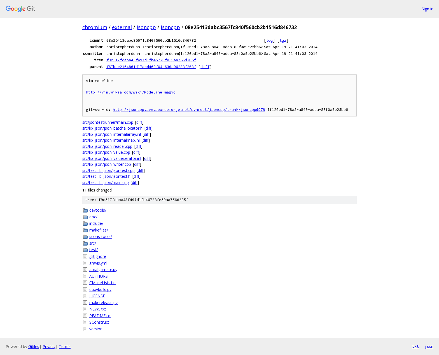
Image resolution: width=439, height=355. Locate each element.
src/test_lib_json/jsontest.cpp (108, 170)
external (122, 27)
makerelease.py (103, 302)
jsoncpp (146, 27)
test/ (93, 249)
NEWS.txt (97, 309)
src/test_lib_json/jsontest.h (106, 176)
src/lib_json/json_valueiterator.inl (111, 158)
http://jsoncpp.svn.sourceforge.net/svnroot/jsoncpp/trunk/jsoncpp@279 (189, 109)
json (428, 346)
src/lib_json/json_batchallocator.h (112, 128)
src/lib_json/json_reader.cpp (107, 146)
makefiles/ (98, 230)
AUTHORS (98, 276)
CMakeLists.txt (102, 282)
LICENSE (97, 295)
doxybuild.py (100, 289)
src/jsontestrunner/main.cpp (107, 122)
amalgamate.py (103, 269)
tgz (282, 40)
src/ (92, 243)
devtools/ (97, 210)
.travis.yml (98, 263)
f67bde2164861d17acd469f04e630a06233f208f (151, 66)
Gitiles (33, 346)
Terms (65, 346)
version (95, 328)
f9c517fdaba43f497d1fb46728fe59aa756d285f (151, 59)
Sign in (427, 8)
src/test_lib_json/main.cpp (105, 182)
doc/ (93, 216)
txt (415, 346)
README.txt (100, 315)
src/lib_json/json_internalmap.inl (111, 140)
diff (204, 66)
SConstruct (99, 322)
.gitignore (97, 256)
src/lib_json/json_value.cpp (106, 152)
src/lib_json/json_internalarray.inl (111, 134)
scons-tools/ (100, 236)
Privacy (49, 346)
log (269, 40)
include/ (96, 223)
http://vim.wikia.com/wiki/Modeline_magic (131, 92)
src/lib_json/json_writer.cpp (106, 164)
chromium (94, 27)
